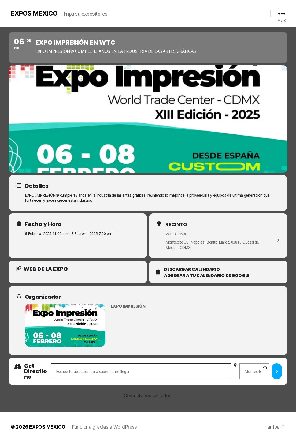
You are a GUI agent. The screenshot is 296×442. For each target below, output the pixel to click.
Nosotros (161, 12)
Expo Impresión (128, 306)
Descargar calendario (192, 269)
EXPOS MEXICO (34, 13)
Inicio (143, 12)
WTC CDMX (175, 234)
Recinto (176, 224)
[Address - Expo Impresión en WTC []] (141, 371)
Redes (255, 12)
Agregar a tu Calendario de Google (207, 275)
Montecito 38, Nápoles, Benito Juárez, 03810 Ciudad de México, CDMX (212, 244)
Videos (196, 12)
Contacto (237, 12)
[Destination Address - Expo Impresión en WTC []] (254, 371)
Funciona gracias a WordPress (104, 427)
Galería (179, 12)
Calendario (215, 12)
